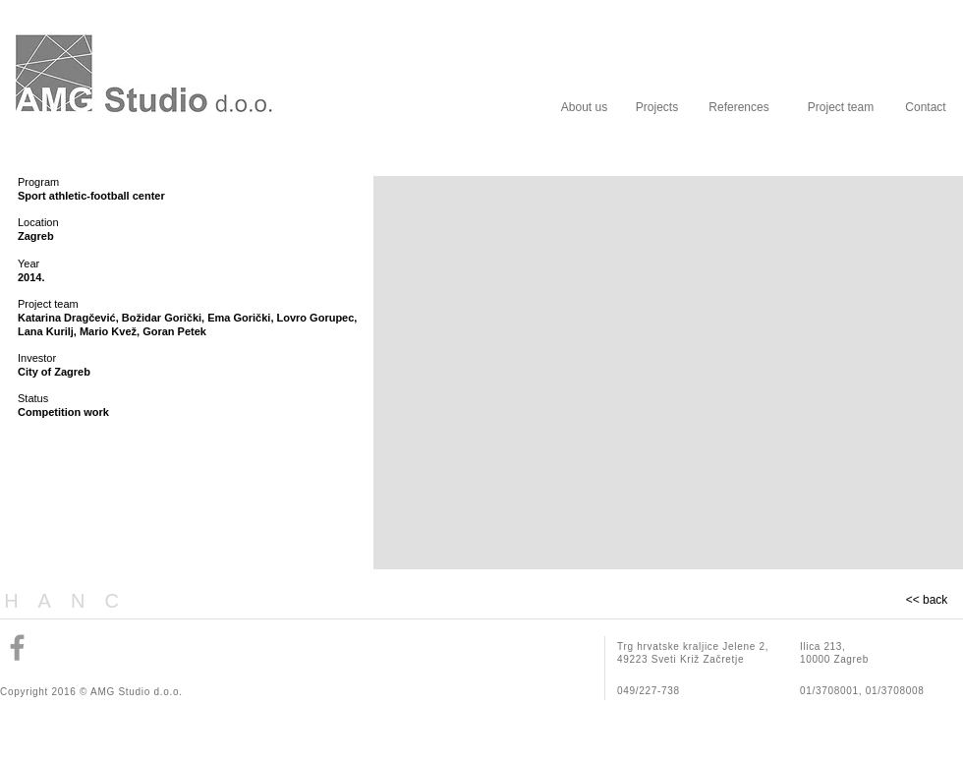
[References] (739, 107)
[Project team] (840, 107)
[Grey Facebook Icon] (17, 647)
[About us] (584, 107)
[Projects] (657, 107)
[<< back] (926, 600)
